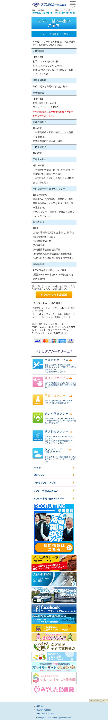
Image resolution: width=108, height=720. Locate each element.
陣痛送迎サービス (56, 377)
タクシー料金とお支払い (54, 490)
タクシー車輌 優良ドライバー (54, 498)
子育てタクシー (55, 395)
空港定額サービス (56, 359)
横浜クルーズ (54, 450)
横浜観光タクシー (56, 431)
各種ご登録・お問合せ (45, 713)
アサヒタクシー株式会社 (49, 4)
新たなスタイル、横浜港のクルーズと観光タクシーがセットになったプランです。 (60, 459)
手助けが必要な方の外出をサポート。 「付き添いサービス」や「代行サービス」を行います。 (60, 420)
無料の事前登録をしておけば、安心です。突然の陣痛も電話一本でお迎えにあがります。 (60, 385)
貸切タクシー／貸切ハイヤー (54, 475)
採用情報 (40, 706)
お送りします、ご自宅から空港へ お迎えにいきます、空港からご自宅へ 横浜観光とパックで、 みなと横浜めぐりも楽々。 (60, 368)
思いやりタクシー (56, 413)
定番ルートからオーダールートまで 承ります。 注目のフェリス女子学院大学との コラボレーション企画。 (59, 439)
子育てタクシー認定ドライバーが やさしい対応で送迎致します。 (58, 402)
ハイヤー (54, 467)
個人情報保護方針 (43, 710)
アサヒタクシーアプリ (54, 483)
